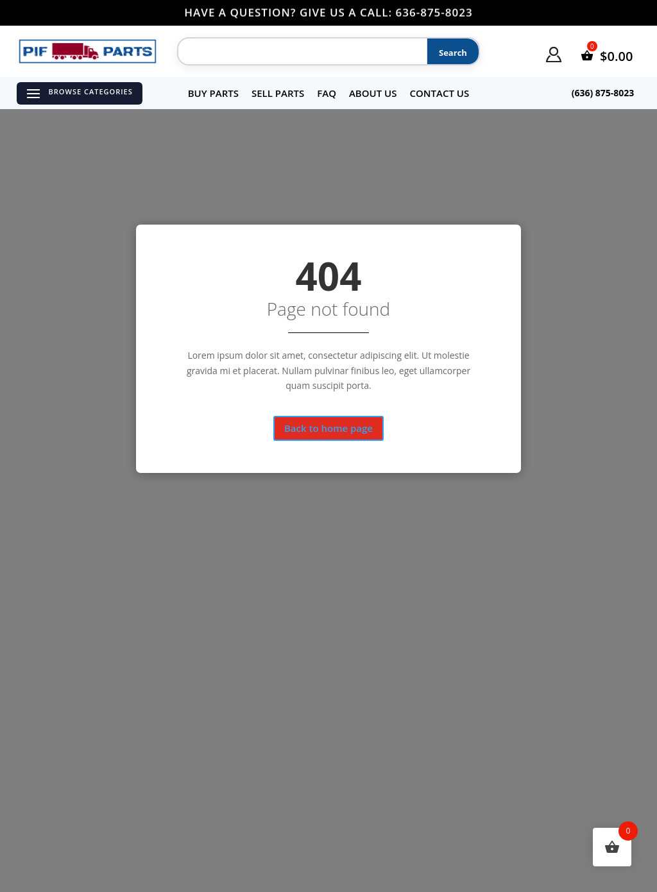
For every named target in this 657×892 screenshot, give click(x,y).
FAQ (326, 93)
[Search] (300, 52)
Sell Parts (278, 93)
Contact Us (439, 93)
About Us (373, 93)
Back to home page (328, 428)
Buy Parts (213, 93)
